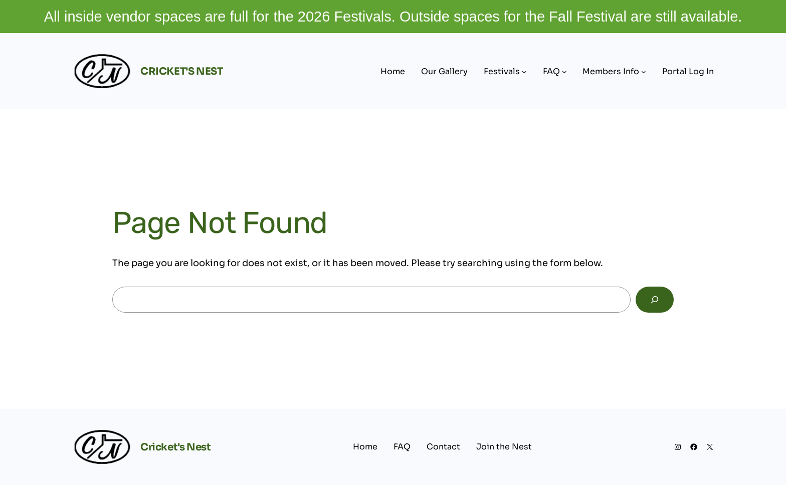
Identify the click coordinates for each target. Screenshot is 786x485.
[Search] (655, 300)
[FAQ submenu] (564, 71)
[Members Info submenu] (643, 71)
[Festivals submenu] (524, 71)
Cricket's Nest (181, 71)
